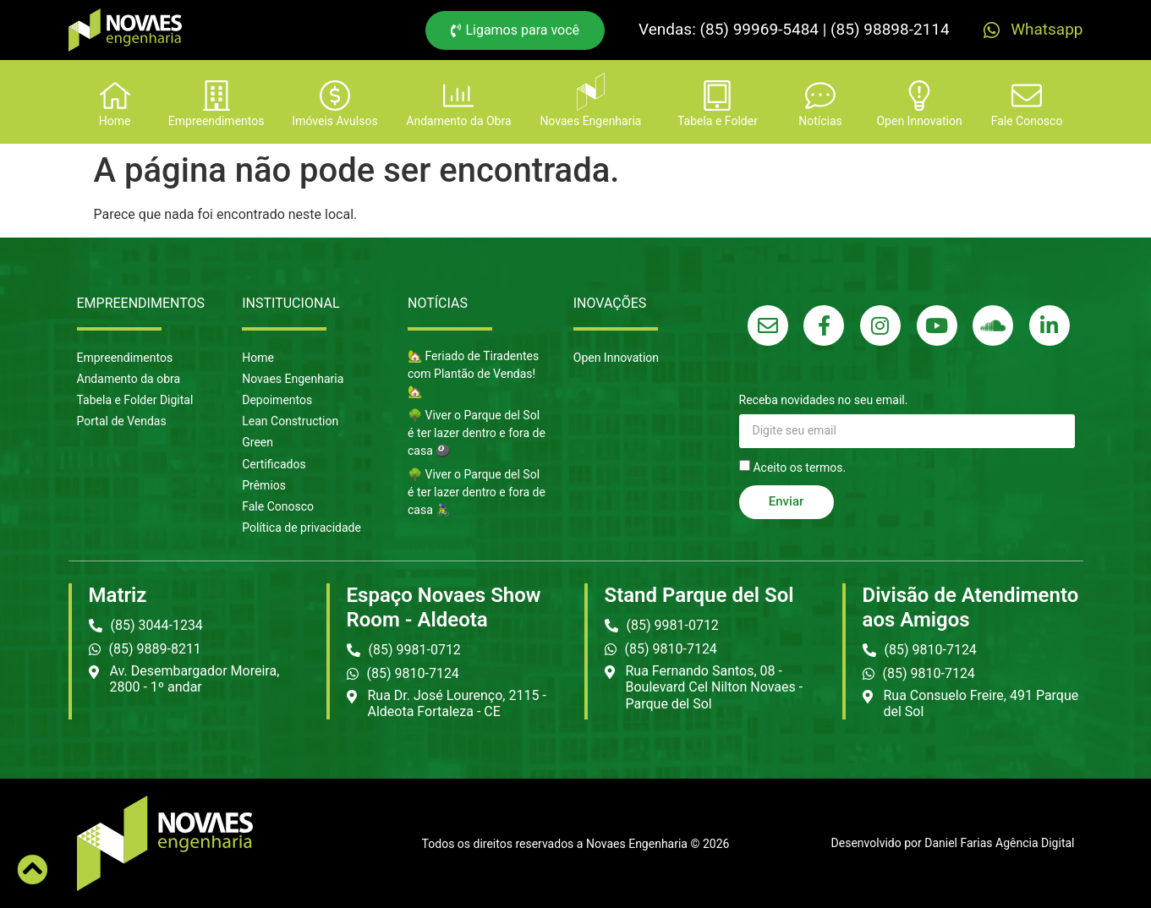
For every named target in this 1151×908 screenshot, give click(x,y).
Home (258, 357)
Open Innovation (616, 357)
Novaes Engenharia (292, 379)
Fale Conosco (278, 506)
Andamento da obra (129, 379)
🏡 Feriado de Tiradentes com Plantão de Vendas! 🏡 (473, 373)
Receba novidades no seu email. (823, 400)
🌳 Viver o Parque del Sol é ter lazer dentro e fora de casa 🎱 (476, 432)
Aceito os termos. (799, 466)
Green (257, 442)
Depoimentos (277, 400)
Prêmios (264, 485)
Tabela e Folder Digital (135, 400)
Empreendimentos (125, 357)
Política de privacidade (301, 527)
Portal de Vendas (122, 421)
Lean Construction (290, 421)
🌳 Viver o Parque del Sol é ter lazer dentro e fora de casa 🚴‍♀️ (476, 492)
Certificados (273, 464)
